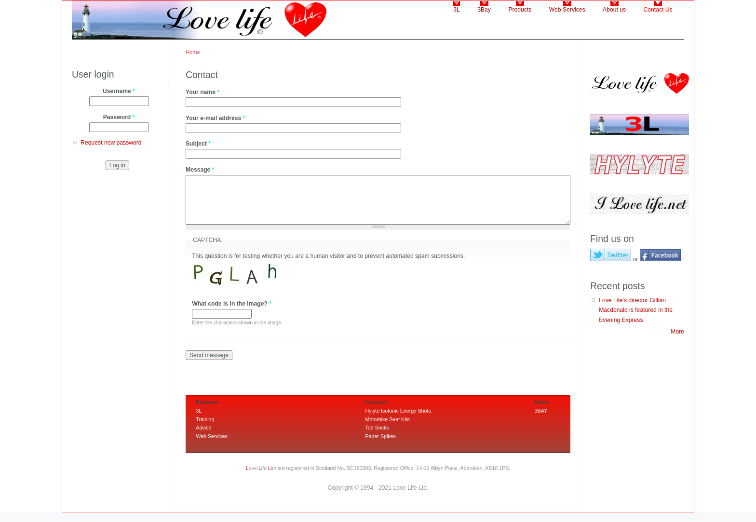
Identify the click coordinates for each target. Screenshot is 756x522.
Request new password (111, 142)
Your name (202, 92)
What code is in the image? (231, 303)
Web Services (567, 9)
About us (614, 9)
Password (119, 117)
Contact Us (658, 9)
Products (519, 9)
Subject (198, 143)
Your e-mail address (215, 118)
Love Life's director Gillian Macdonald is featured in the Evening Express (636, 310)
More (677, 331)
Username (119, 91)
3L (456, 9)
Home (193, 52)
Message (200, 169)
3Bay (484, 9)
